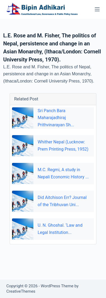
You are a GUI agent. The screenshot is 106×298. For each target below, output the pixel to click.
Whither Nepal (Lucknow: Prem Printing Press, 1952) (63, 145)
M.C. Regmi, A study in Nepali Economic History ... (63, 173)
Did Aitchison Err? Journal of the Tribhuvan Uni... (62, 201)
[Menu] (97, 9)
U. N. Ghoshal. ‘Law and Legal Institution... (60, 229)
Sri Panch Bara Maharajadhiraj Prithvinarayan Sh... (56, 117)
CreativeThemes (21, 291)
